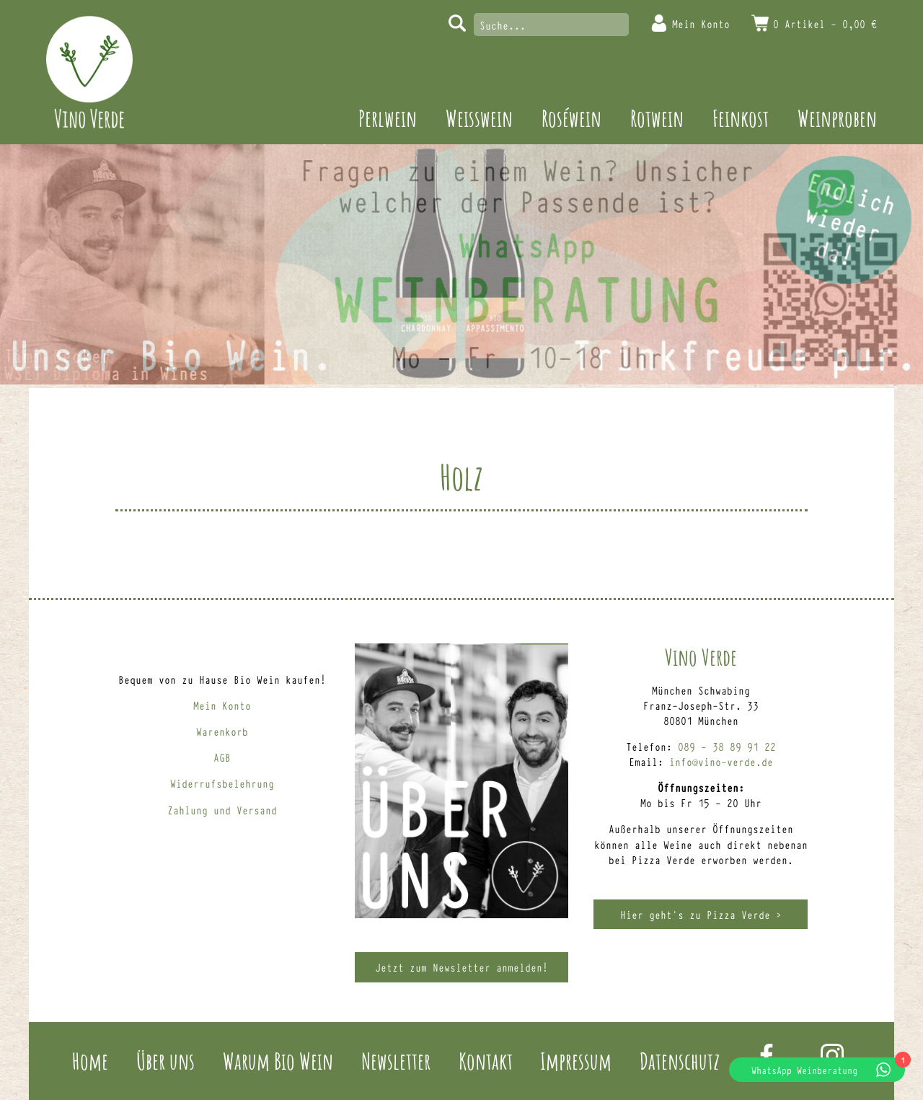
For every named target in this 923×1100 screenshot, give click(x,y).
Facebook (766, 1055)
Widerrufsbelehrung (222, 783)
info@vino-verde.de (721, 761)
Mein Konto (701, 23)
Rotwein (657, 118)
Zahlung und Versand (222, 809)
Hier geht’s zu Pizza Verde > (701, 914)
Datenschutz (680, 1060)
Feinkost (740, 118)
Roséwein (571, 118)
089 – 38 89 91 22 (727, 746)
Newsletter (395, 1060)
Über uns (165, 1060)
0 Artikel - (825, 23)
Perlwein (387, 118)
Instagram (832, 1055)
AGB (222, 757)
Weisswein (479, 118)
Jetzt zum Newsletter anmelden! (461, 967)
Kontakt (486, 1060)
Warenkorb (222, 731)
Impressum (575, 1060)
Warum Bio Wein (278, 1060)
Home (90, 1060)
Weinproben (837, 118)
